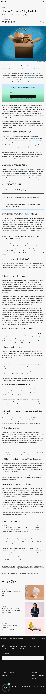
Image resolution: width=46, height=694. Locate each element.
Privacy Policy (16, 99)
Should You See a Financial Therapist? (10, 626)
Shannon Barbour (6, 19)
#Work (17, 573)
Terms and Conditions (25, 99)
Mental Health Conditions (9, 672)
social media (27, 214)
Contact (34, 669)
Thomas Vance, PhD (36, 336)
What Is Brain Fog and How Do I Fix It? (11, 592)
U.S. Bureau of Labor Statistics (23, 175)
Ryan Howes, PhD (37, 248)
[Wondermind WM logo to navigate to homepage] (9, 1)
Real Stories (5, 667)
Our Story (34, 667)
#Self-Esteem (30, 573)
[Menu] (43, 1)
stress (8, 136)
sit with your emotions (35, 138)
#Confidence (12, 573)
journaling (27, 147)
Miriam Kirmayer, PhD (35, 81)
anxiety (13, 136)
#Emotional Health (23, 573)
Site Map (34, 678)
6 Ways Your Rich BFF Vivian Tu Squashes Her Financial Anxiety (11, 609)
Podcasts (4, 675)
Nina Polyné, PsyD (34, 145)
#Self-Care (35, 573)
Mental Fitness (6, 669)
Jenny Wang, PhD (32, 75)
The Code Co (41, 686)
